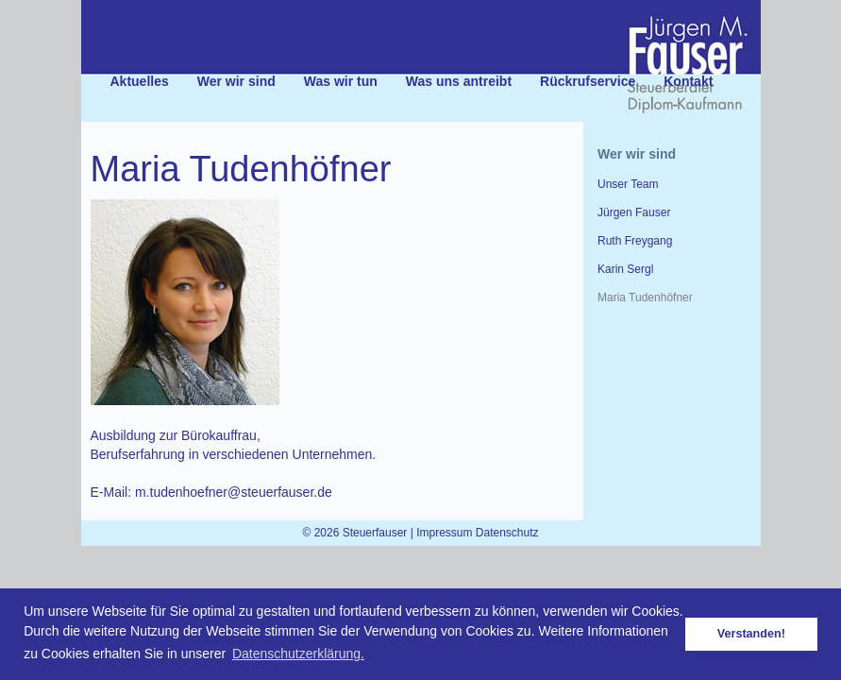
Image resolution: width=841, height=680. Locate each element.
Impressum (444, 532)
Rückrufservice (587, 81)
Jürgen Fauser (633, 212)
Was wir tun (341, 81)
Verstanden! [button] (751, 633)
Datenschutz (507, 532)
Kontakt (688, 81)
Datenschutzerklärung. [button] (298, 653)
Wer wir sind (236, 81)
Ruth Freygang (634, 240)
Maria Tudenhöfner (645, 297)
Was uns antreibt (459, 81)
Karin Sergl (625, 269)
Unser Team (627, 184)
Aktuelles (139, 81)
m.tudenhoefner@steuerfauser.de (233, 492)
